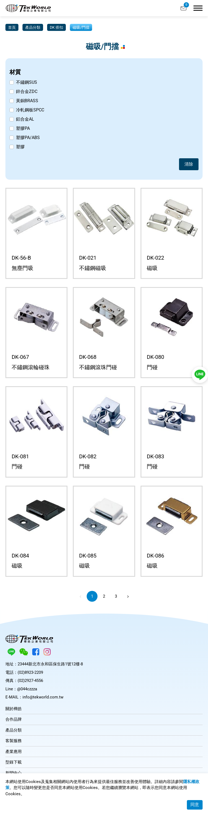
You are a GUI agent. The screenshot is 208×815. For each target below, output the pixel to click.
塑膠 (20, 146)
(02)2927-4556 (30, 680)
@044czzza (27, 689)
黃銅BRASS (27, 100)
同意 (194, 804)
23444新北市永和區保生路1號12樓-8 (50, 664)
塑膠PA (23, 128)
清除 (188, 164)
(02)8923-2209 (30, 672)
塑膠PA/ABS (28, 137)
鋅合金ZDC (26, 91)
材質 (15, 72)
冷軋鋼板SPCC (30, 109)
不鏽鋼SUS (26, 82)
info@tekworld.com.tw (42, 697)
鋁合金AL (25, 119)
